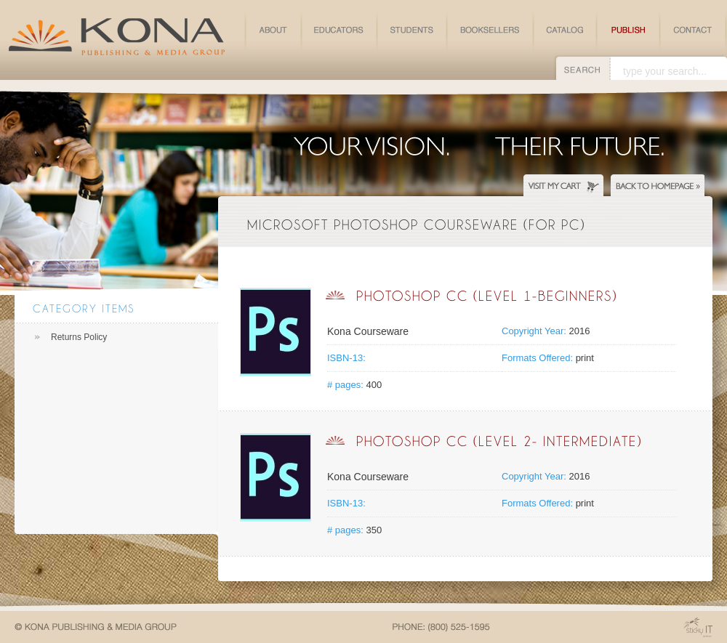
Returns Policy (79, 337)
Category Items (83, 308)
